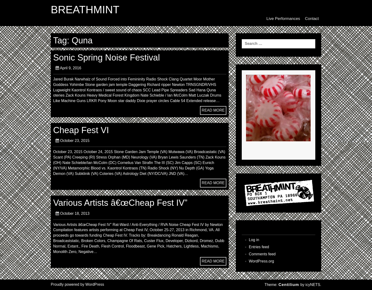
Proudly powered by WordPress (77, 284)
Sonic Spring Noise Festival (106, 57)
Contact (312, 18)
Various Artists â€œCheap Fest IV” (120, 203)
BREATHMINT (85, 10)
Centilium (289, 284)
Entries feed (259, 247)
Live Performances (283, 18)
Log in (254, 240)
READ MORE (213, 110)
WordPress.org (261, 261)
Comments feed (262, 254)
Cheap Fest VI (81, 130)
